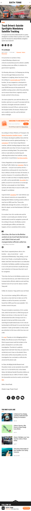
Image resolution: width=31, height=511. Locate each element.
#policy (23, 52)
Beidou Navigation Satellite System (12, 135)
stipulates (21, 165)
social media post (15, 80)
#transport (19, 52)
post (5, 337)
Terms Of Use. (25, 126)
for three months (22, 158)
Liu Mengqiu (6, 50)
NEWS (3, 22)
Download (26, 508)
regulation (13, 194)
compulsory (5, 143)
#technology (4, 53)
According (23, 180)
